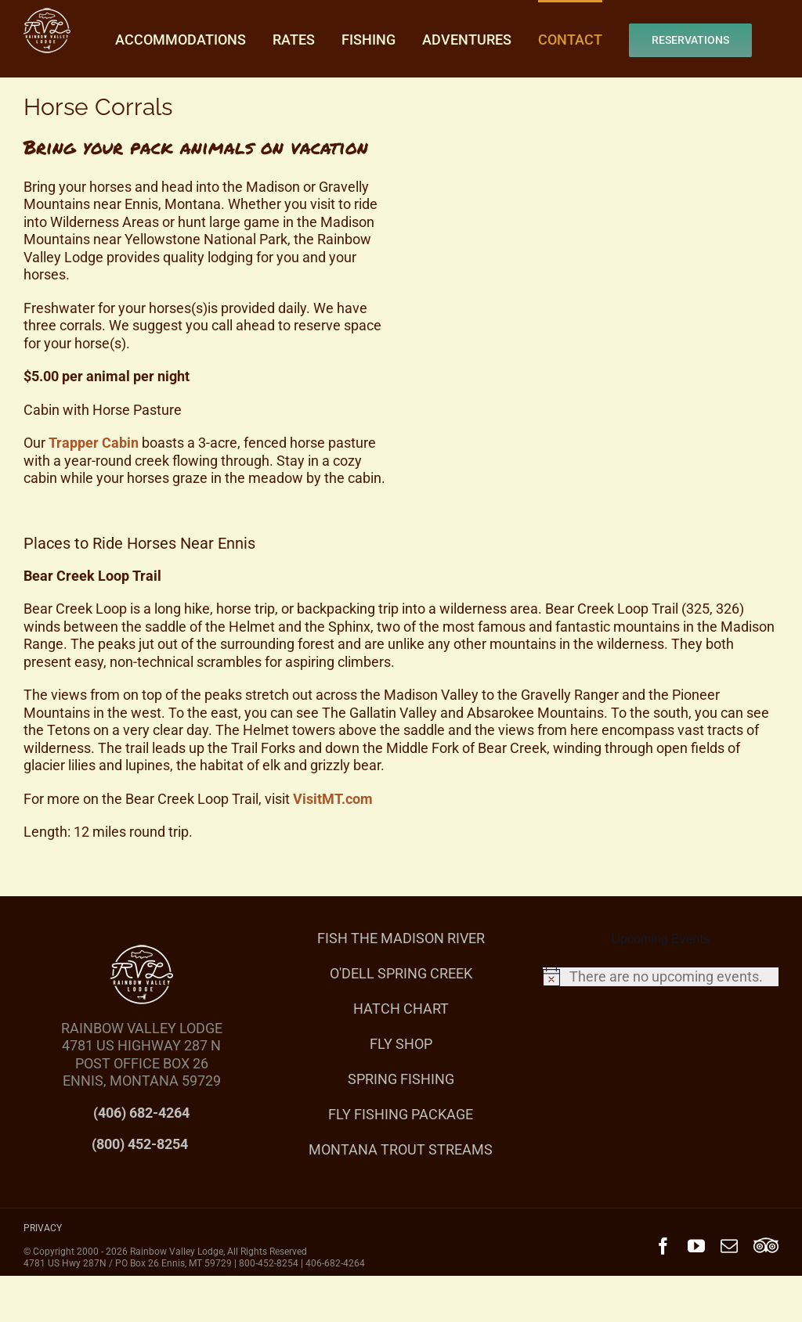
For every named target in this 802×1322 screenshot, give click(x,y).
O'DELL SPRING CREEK (401, 973)
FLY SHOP (401, 1044)
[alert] (661, 976)
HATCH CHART (401, 1008)
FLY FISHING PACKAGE (400, 1114)
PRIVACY (42, 1228)
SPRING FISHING (401, 1079)
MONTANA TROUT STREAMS (401, 1149)
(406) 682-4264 (141, 1112)
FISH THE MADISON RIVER (401, 938)
